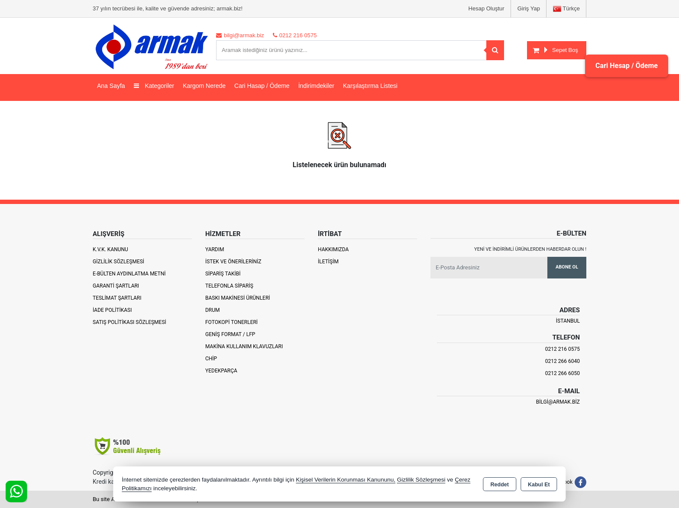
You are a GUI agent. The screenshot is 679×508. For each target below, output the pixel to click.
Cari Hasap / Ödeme (262, 85)
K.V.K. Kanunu (110, 249)
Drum (212, 310)
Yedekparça (221, 371)
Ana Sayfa (111, 85)
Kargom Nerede (204, 85)
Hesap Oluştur (486, 8)
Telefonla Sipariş (229, 286)
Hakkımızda (333, 249)
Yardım (214, 249)
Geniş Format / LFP (230, 334)
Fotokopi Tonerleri (231, 322)
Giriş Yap (528, 8)
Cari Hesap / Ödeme (626, 65)
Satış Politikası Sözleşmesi (129, 322)
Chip (211, 359)
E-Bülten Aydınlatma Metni (129, 274)
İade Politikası (112, 310)
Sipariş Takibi (223, 274)
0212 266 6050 (562, 373)
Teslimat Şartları (117, 298)
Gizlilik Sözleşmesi (118, 262)
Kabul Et (539, 485)
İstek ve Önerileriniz (233, 262)
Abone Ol (567, 267)
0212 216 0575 (562, 349)
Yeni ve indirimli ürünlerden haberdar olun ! (530, 249)
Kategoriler (154, 85)
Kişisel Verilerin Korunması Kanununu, (345, 479)
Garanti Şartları (116, 286)
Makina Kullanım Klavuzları (244, 346)
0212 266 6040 (562, 361)
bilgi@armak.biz (558, 402)
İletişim (328, 262)
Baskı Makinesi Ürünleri (237, 298)
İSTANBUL (568, 321)
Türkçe (566, 9)
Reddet (500, 485)
